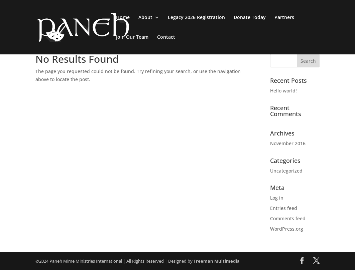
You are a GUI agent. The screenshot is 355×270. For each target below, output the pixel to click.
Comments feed (288, 218)
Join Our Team (132, 37)
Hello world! (283, 90)
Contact (166, 37)
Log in (276, 198)
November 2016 (288, 143)
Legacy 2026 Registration (196, 17)
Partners (284, 17)
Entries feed (283, 208)
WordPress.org (286, 229)
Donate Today (250, 17)
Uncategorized (286, 171)
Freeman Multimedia (217, 261)
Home (123, 17)
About (145, 17)
